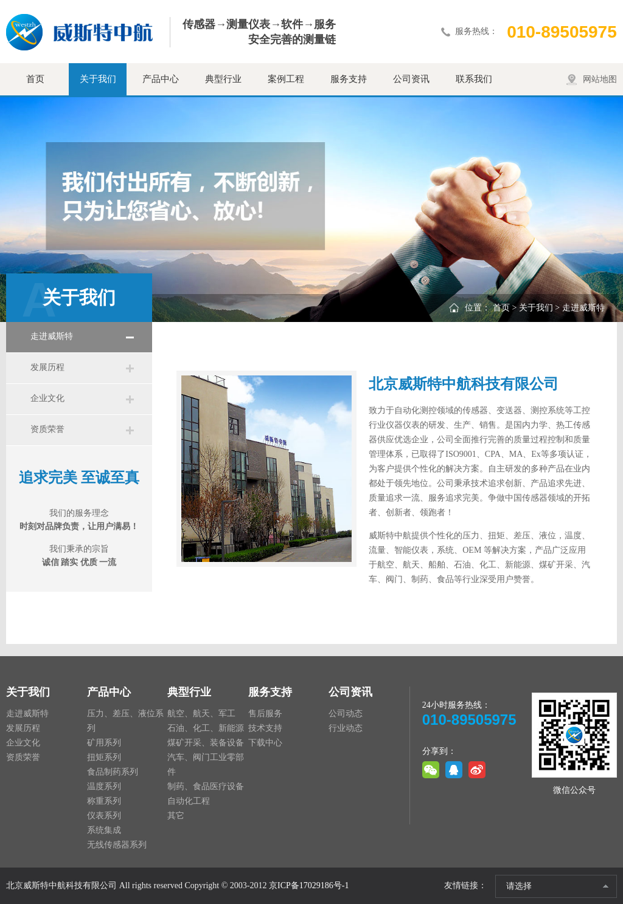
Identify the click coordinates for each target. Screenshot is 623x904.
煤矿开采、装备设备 (205, 742)
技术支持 (265, 728)
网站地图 (600, 79)
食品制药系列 (112, 771)
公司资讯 (411, 79)
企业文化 (47, 398)
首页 (35, 79)
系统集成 (104, 830)
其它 (175, 815)
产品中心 (160, 79)
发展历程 (47, 367)
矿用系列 (104, 742)
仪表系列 (104, 815)
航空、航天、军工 (201, 713)
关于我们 (98, 79)
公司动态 (346, 713)
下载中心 (265, 742)
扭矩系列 (104, 757)
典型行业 (223, 79)
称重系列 (104, 801)
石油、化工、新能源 (205, 728)
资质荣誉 (47, 429)
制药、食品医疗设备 (205, 786)
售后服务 (265, 713)
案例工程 (286, 79)
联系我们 (474, 79)
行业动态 (346, 728)
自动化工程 (188, 801)
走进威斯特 (51, 336)
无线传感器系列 (117, 844)
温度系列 (104, 786)
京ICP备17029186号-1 (309, 885)
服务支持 (348, 79)
